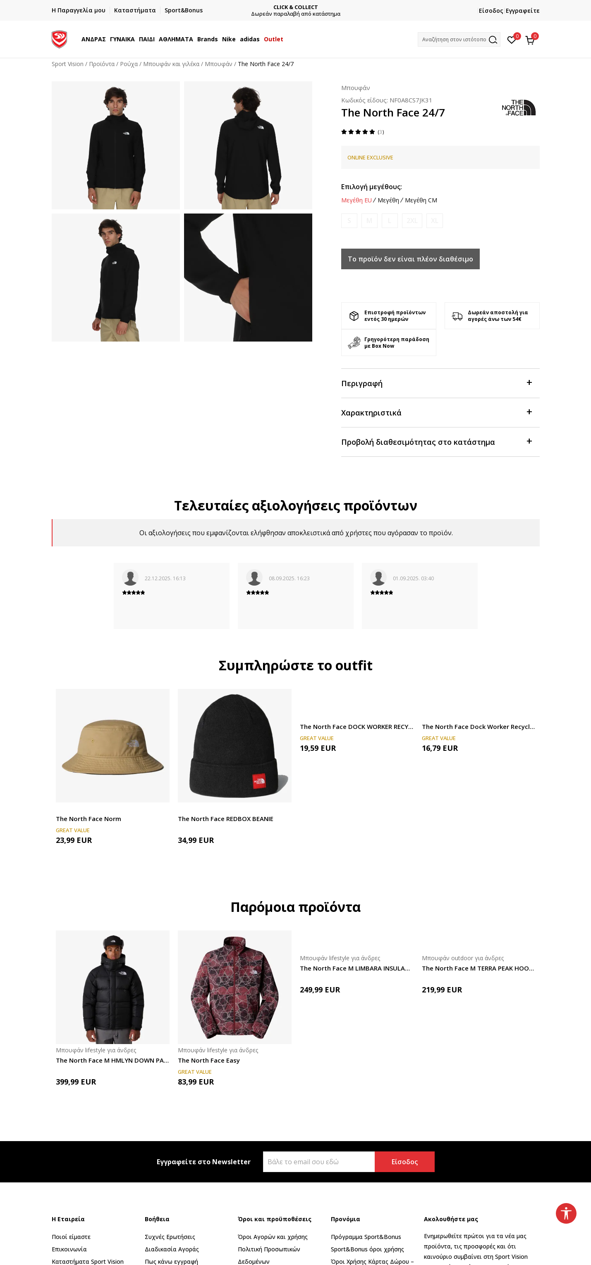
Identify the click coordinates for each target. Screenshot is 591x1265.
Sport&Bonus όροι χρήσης (367, 1249)
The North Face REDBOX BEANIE (225, 818)
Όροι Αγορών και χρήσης (273, 1237)
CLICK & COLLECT (307, 7)
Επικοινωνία (69, 1249)
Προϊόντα (102, 64)
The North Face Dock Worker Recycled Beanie (479, 726)
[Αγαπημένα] (512, 39)
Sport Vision (68, 64)
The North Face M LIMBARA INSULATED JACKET (357, 968)
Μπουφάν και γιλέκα (171, 64)
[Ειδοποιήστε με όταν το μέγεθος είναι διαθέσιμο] (349, 221)
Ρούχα (129, 64)
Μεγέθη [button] (388, 200)
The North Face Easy (209, 1060)
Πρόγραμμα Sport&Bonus (366, 1237)
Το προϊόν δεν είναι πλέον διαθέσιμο (410, 258)
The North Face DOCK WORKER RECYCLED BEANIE (357, 726)
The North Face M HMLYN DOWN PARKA (113, 1060)
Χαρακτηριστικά (436, 412)
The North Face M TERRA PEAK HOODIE (479, 968)
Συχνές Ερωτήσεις (170, 1237)
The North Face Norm (88, 818)
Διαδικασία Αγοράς (172, 1249)
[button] (459, 39)
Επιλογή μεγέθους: (371, 186)
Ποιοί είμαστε (71, 1237)
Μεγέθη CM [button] (421, 200)
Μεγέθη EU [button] (356, 200)
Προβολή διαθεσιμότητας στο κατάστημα (436, 441)
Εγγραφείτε (523, 10)
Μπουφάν (218, 64)
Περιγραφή (436, 382)
